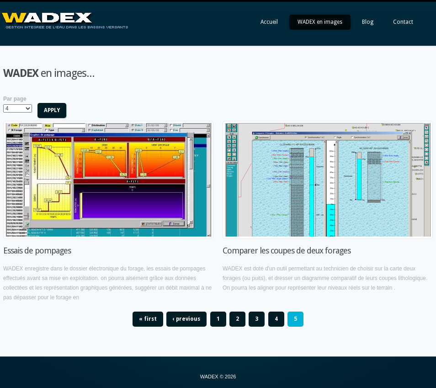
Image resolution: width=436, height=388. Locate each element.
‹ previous (186, 319)
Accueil (269, 22)
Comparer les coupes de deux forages (287, 250)
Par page (15, 99)
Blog (367, 22)
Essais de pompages (37, 250)
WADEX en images (320, 22)
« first (148, 319)
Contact (403, 22)
